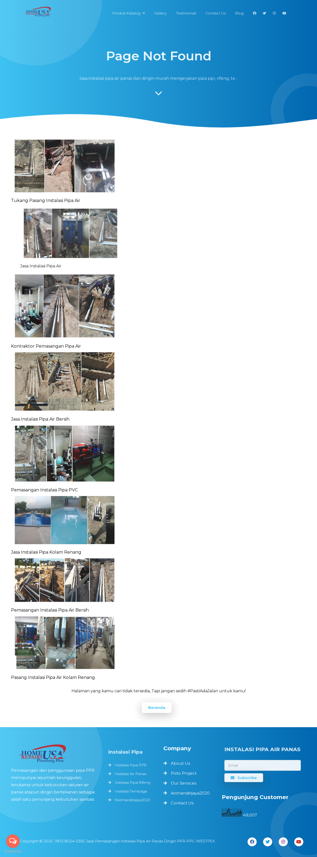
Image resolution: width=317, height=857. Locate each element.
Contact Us (182, 802)
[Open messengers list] (13, 841)
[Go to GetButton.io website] (12, 851)
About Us (180, 763)
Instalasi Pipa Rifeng (132, 782)
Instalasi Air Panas (130, 774)
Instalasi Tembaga (131, 790)
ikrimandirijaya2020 (190, 793)
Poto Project (184, 773)
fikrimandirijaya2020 (132, 798)
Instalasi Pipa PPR (130, 766)
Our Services (183, 783)
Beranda (157, 707)
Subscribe (244, 777)
